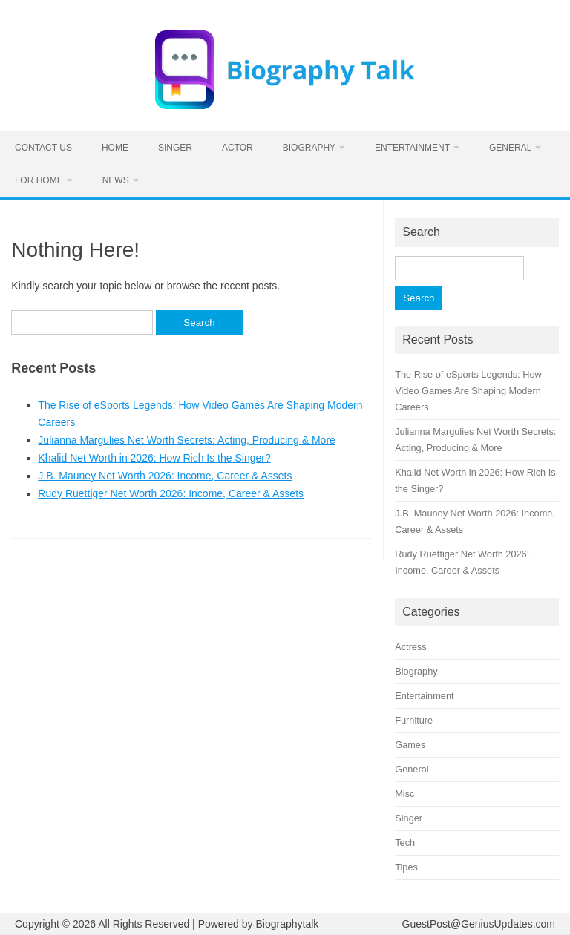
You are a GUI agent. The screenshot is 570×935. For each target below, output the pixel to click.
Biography (309, 147)
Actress (410, 646)
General (510, 147)
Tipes (406, 867)
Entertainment (412, 147)
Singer (175, 147)
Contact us (43, 147)
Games (410, 744)
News (115, 180)
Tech (405, 842)
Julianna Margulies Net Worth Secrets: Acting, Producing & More (186, 440)
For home (39, 180)
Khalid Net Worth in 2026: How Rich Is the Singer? (154, 458)
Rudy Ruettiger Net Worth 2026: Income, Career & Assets (171, 493)
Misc (404, 793)
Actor (237, 147)
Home (115, 147)
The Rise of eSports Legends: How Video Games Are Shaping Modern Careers (468, 391)
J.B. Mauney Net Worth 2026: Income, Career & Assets (165, 476)
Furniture (414, 720)
